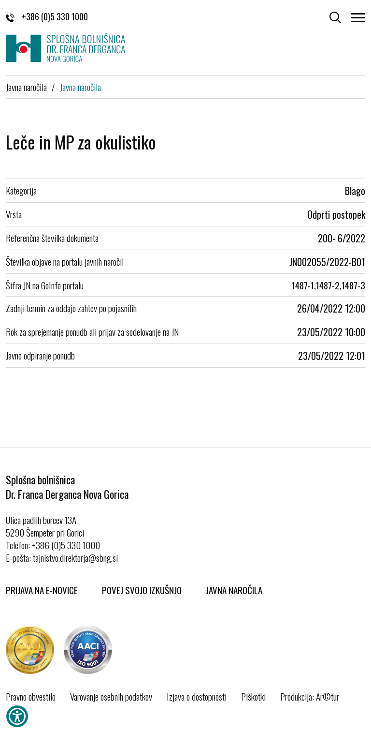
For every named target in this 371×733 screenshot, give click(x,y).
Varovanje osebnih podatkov (111, 696)
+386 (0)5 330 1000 (47, 16)
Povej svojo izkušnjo (142, 590)
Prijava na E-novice (42, 590)
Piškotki (253, 696)
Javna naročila (26, 86)
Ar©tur (327, 696)
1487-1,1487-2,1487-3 (328, 285)
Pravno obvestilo (31, 696)
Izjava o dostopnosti (197, 696)
